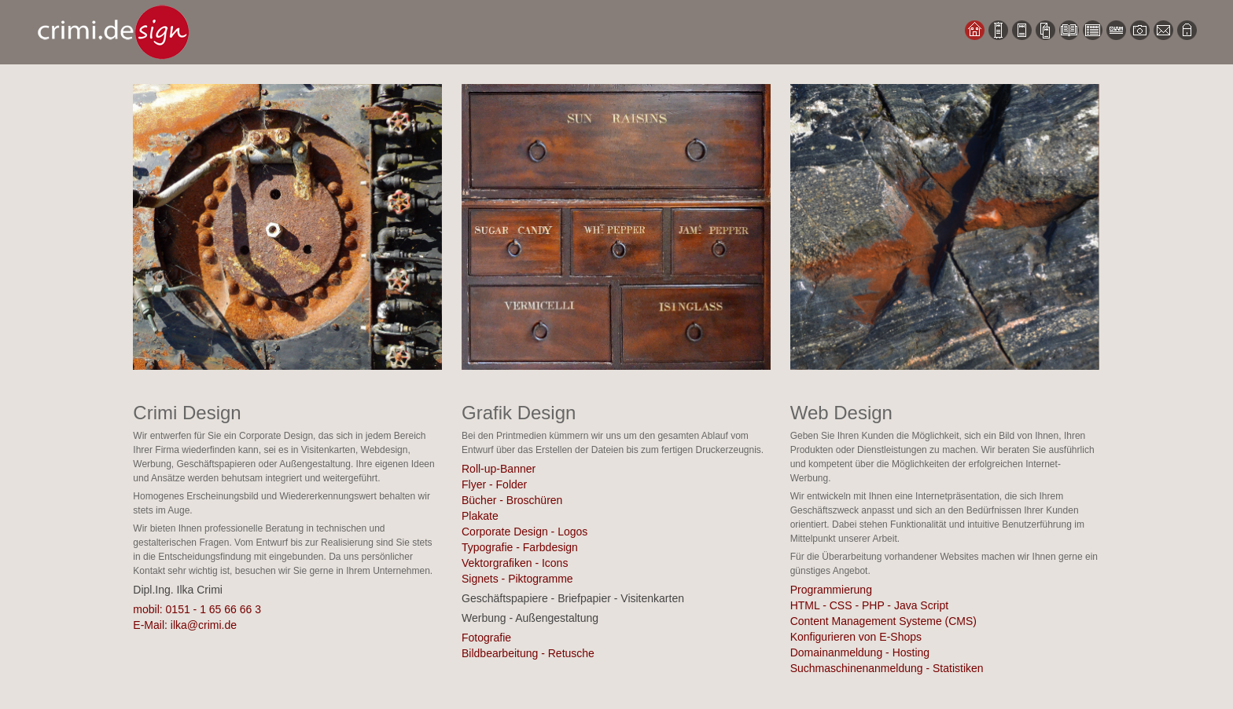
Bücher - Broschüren (512, 500)
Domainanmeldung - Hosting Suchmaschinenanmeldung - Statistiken (887, 660)
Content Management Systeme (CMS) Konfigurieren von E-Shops (883, 629)
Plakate (480, 516)
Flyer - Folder (494, 484)
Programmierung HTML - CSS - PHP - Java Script (869, 597)
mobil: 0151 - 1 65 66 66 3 (197, 609)
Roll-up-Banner (499, 468)
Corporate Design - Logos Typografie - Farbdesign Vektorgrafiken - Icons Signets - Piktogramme (524, 555)
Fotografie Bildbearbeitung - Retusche (528, 645)
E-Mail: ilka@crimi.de (185, 625)
